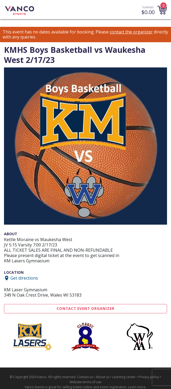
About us (102, 377)
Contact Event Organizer (85, 308)
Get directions (24, 278)
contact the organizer (131, 32)
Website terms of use (85, 382)
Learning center (124, 377)
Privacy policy (149, 377)
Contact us (85, 377)
